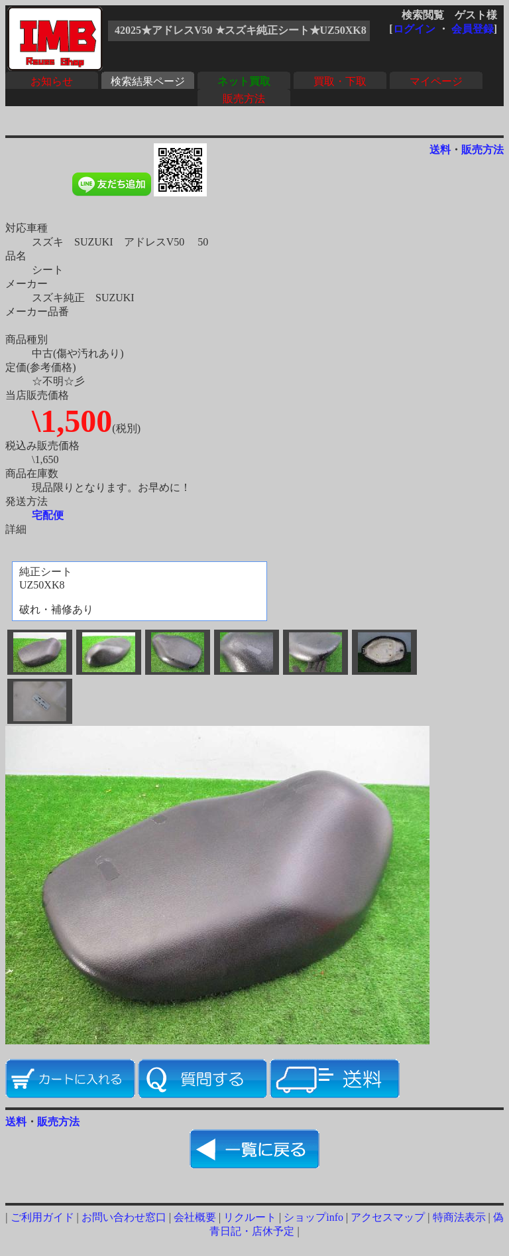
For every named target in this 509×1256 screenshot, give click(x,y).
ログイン (414, 29)
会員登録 (472, 29)
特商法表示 (459, 1217)
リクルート (249, 1217)
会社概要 (195, 1217)
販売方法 (244, 98)
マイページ (436, 81)
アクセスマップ (388, 1217)
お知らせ (51, 81)
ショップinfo (313, 1217)
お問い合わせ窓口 (124, 1217)
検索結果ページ (148, 81)
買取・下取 (340, 81)
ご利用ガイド (42, 1217)
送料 (440, 149)
